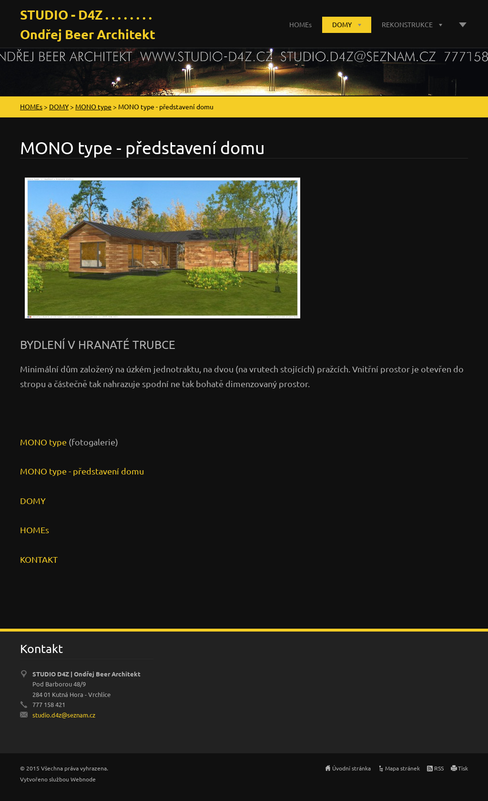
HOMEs (300, 24)
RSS (439, 768)
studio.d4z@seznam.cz (63, 715)
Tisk (463, 768)
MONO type (93, 106)
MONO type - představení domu (82, 471)
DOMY (342, 24)
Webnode (83, 779)
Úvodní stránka (351, 768)
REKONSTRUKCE (407, 24)
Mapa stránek (402, 768)
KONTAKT (39, 559)
